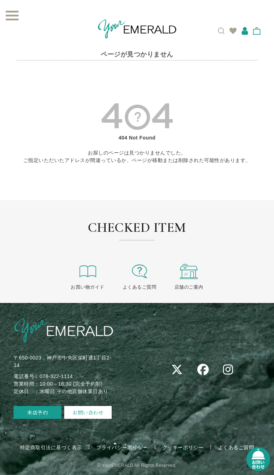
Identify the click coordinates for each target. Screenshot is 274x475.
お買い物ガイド (88, 276)
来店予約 (37, 412)
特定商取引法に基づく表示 (51, 447)
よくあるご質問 (140, 276)
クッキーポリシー (183, 447)
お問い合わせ (87, 412)
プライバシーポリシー (122, 447)
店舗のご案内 (188, 276)
